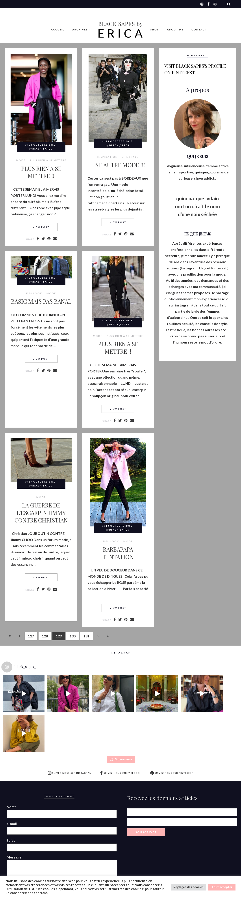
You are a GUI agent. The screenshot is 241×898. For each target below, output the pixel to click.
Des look (34, 293)
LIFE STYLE (130, 157)
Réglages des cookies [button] (188, 887)
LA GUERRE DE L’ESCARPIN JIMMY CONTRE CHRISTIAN (41, 512)
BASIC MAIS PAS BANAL (41, 301)
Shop (154, 29)
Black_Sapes (42, 149)
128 (45, 636)
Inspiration (107, 157)
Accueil (57, 29)
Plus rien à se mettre (48, 160)
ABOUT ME (175, 29)
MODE (21, 160)
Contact (199, 29)
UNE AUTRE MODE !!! (118, 165)
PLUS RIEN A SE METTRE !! (41, 172)
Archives (80, 29)
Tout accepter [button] (221, 887)
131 (86, 636)
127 (31, 636)
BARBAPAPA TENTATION (117, 552)
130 (73, 636)
